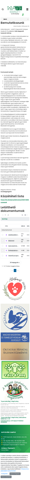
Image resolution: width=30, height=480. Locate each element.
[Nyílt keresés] (22, 215)
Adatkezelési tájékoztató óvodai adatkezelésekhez (13, 235)
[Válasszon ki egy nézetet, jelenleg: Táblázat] (26, 215)
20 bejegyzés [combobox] (15, 262)
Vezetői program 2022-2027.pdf (13, 256)
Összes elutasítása (6, 476)
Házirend (11, 241)
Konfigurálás (4, 473)
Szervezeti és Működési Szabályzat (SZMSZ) (13, 246)
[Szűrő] (5, 215)
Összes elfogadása (15, 473)
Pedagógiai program (13, 250)
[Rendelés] (8, 215)
